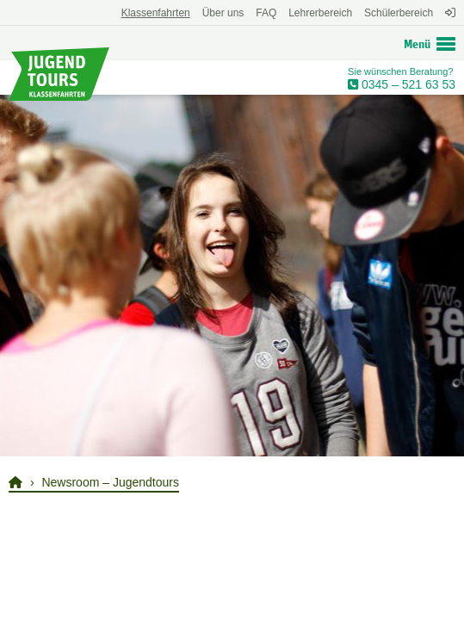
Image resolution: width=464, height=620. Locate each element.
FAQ (266, 13)
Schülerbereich (398, 13)
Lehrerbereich (320, 13)
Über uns (223, 13)
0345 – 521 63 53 (406, 84)
